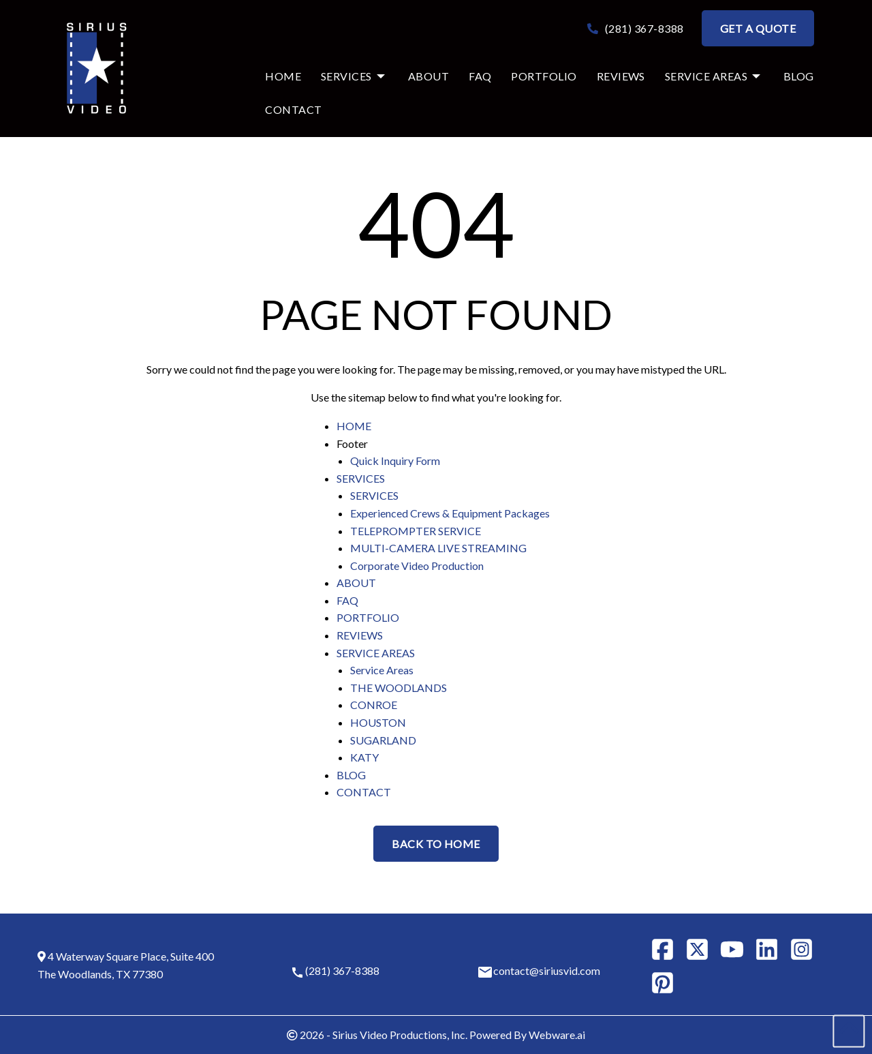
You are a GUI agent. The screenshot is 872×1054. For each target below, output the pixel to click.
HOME (354, 425)
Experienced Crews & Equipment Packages (450, 513)
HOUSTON (378, 722)
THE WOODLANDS (398, 687)
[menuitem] (276, 76)
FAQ (347, 600)
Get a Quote (758, 28)
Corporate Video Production (417, 565)
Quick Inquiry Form (395, 460)
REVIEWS (360, 635)
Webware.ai (557, 1034)
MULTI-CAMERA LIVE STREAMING (438, 547)
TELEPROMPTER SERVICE (415, 530)
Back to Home (436, 843)
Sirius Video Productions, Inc (398, 1034)
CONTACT (364, 791)
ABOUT (356, 582)
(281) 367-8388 (635, 28)
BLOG (351, 774)
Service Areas (382, 669)
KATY (364, 757)
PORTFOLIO (368, 617)
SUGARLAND (383, 740)
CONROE (373, 704)
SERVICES (361, 478)
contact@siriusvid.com (546, 970)
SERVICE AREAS (376, 652)
